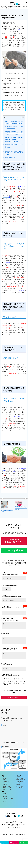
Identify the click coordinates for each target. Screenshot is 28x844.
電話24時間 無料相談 (14, 541)
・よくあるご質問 (6, 787)
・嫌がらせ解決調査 (19, 780)
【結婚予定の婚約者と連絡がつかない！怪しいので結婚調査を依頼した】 (14, 123)
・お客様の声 (5, 781)
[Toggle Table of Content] (22, 117)
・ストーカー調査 (19, 787)
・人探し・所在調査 (19, 778)
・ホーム (4, 776)
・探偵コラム (5, 784)
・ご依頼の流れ (6, 786)
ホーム (2, 6)
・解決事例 (5, 783)
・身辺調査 (17, 784)
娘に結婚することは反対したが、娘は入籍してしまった (15, 133)
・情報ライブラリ (6, 789)
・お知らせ (5, 793)
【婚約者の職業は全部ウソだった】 (14, 131)
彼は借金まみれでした (12, 141)
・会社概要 (5, 796)
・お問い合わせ (6, 795)
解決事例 (7, 6)
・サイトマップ (6, 801)
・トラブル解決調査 (19, 781)
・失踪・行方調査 (19, 786)
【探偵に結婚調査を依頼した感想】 (14, 151)
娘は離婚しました (11, 147)
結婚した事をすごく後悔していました (15, 153)
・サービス (5, 778)
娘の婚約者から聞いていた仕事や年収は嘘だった (15, 127)
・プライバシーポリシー (7, 798)
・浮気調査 (17, 776)
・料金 (3, 780)
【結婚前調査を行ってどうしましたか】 (14, 145)
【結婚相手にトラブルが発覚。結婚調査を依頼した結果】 (14, 138)
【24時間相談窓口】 (10, 157)
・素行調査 (17, 783)
